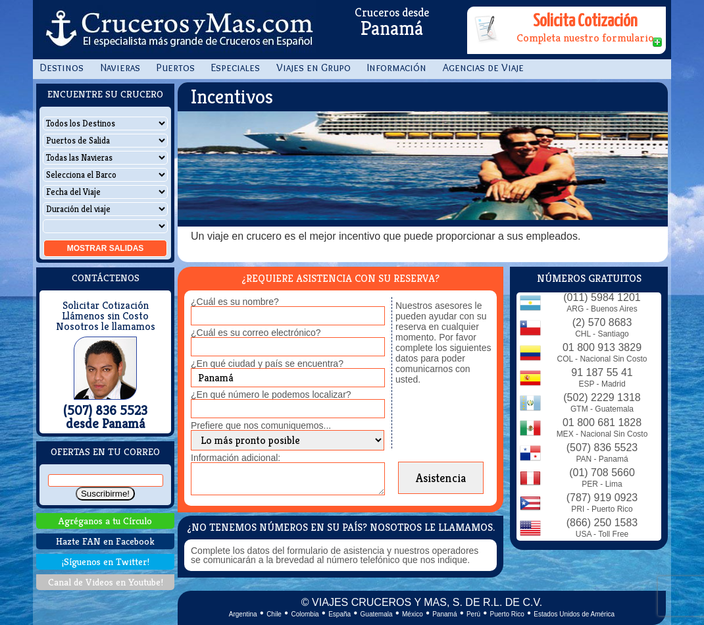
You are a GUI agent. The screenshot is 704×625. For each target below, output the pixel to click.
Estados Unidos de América (574, 614)
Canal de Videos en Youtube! (105, 582)
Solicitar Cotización (106, 305)
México (412, 614)
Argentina (243, 614)
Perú (473, 614)
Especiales (235, 67)
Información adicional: (235, 457)
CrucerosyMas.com (177, 29)
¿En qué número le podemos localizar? (271, 394)
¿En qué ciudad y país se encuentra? (267, 363)
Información (396, 67)
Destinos (61, 67)
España (339, 614)
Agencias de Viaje (483, 67)
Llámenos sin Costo (105, 316)
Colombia (304, 614)
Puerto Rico (507, 614)
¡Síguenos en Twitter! (105, 561)
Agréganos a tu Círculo (105, 520)
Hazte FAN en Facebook (105, 541)
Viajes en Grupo (313, 67)
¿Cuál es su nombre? (235, 301)
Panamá (444, 614)
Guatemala (377, 614)
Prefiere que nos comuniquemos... (261, 425)
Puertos (176, 67)
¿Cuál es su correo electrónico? (256, 332)
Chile (274, 614)
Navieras (120, 67)
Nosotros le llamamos (105, 326)
